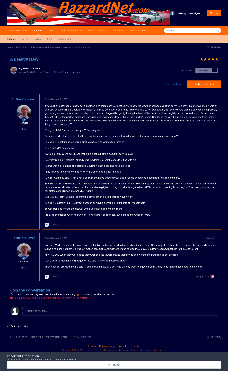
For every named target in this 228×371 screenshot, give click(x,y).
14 (23, 129)
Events (38, 39)
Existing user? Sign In (190, 13)
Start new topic (174, 84)
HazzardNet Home (19, 30)
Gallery (25, 39)
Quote (55, 224)
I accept (114, 364)
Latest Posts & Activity (71, 30)
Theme (91, 346)
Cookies (136, 346)
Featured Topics (96, 30)
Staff (49, 39)
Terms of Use (50, 359)
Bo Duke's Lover (32, 68)
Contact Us (123, 346)
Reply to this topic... (37, 310)
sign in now (82, 294)
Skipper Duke (202, 276)
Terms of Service (138, 30)
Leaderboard (117, 30)
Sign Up (214, 13)
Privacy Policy (106, 346)
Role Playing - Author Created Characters (60, 72)
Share (187, 70)
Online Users (64, 39)
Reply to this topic (204, 84)
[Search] (180, 30)
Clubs (51, 30)
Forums (38, 32)
